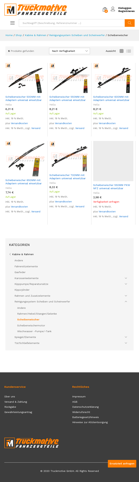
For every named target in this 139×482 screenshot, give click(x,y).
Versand (35, 128)
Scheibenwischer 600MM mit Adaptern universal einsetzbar (111, 98)
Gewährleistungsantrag (18, 412)
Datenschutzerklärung (85, 406)
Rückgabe (10, 406)
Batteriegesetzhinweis (85, 417)
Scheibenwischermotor (31, 325)
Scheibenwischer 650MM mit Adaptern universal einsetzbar (23, 182)
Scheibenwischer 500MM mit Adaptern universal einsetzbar (23, 98)
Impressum (79, 396)
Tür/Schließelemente (26, 343)
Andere (18, 260)
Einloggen (121, 8)
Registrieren (126, 11)
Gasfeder (20, 272)
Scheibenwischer (28, 319)
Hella (8, 104)
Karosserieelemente (26, 278)
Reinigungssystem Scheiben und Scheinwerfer (42, 301)
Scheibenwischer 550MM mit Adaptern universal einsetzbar (67, 98)
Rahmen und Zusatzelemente (32, 295)
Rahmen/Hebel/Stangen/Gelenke (37, 313)
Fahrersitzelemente (26, 266)
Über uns (9, 396)
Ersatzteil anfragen (122, 463)
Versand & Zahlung (15, 401)
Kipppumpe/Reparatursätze (31, 283)
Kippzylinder (22, 289)
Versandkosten (19, 123)
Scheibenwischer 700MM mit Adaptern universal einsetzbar (67, 177)
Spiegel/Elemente (25, 337)
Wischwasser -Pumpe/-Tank (34, 331)
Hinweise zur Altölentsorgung (90, 422)
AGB (74, 401)
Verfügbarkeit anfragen (106, 201)
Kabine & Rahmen (23, 254)
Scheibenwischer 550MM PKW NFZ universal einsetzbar (111, 187)
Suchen (130, 23)
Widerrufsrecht (81, 412)
